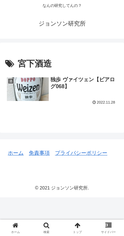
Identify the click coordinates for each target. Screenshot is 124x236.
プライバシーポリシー (81, 153)
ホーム (16, 153)
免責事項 (39, 153)
